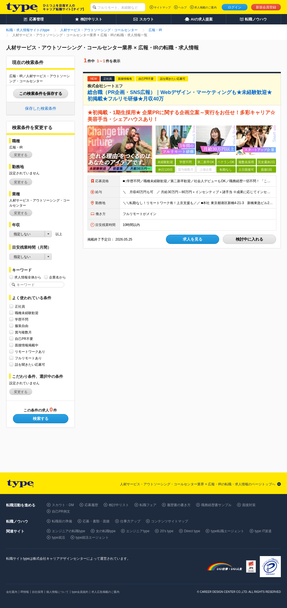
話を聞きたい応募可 (30, 364)
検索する (40, 418)
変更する (20, 155)
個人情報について (57, 591)
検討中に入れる (249, 239)
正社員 (20, 306)
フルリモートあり (28, 358)
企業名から (57, 277)
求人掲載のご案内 (205, 7)
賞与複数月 (23, 332)
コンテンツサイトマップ (169, 521)
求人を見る (192, 239)
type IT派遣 (263, 531)
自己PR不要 (24, 339)
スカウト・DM (63, 505)
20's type (166, 531)
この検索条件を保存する (40, 93)
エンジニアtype (137, 531)
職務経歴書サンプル (216, 505)
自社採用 (37, 591)
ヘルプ (182, 7)
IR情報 (24, 591)
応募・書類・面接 (96, 521)
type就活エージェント (92, 538)
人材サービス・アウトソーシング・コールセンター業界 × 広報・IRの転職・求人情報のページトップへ (197, 484)
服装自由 (21, 326)
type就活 (58, 538)
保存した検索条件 (40, 108)
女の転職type (106, 531)
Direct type (192, 531)
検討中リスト (119, 505)
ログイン (234, 7)
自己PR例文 (61, 511)
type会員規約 (80, 591)
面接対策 (249, 505)
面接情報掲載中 (26, 345)
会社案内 (11, 591)
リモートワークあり (30, 351)
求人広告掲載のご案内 (105, 591)
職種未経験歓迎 (26, 313)
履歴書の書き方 (179, 505)
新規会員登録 (266, 7)
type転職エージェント (227, 531)
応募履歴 (91, 505)
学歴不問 (21, 319)
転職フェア (148, 505)
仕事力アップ (130, 521)
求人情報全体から (27, 277)
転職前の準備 (62, 521)
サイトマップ (162, 7)
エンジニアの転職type (68, 531)
